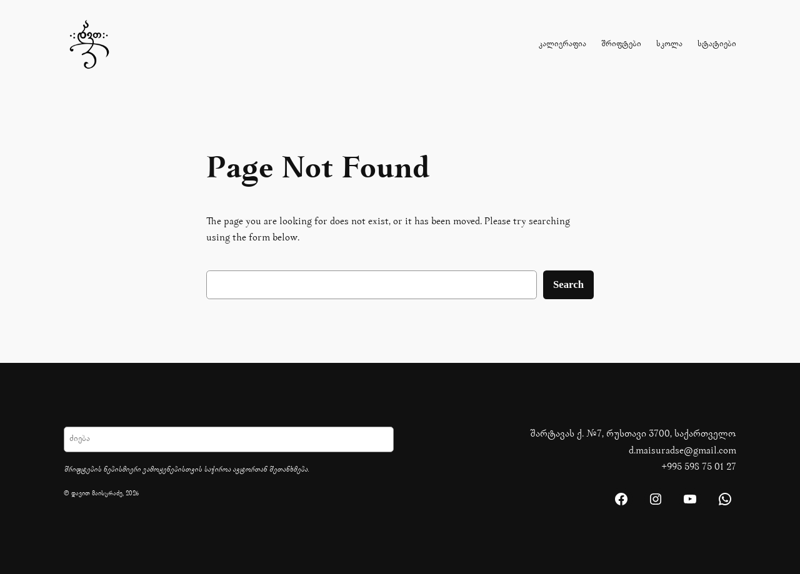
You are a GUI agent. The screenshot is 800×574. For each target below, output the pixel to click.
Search (568, 284)
